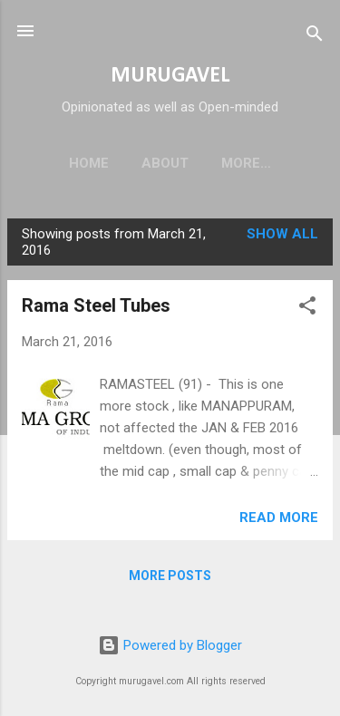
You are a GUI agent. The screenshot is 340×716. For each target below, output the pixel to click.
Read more (278, 521)
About (148, 163)
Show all (282, 237)
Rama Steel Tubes (96, 309)
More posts (170, 579)
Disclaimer (246, 163)
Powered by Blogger (170, 646)
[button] (307, 312)
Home (72, 163)
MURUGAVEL (170, 76)
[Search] (314, 36)
